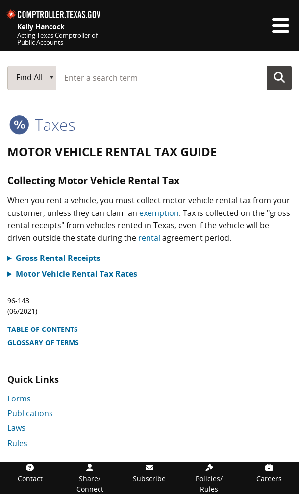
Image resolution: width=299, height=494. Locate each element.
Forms (19, 398)
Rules (17, 443)
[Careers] (269, 473)
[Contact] (30, 473)
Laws (16, 428)
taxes (42, 124)
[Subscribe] (149, 473)
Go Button (279, 77)
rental (149, 238)
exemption (159, 213)
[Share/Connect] (90, 478)
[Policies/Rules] (209, 478)
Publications (30, 413)
